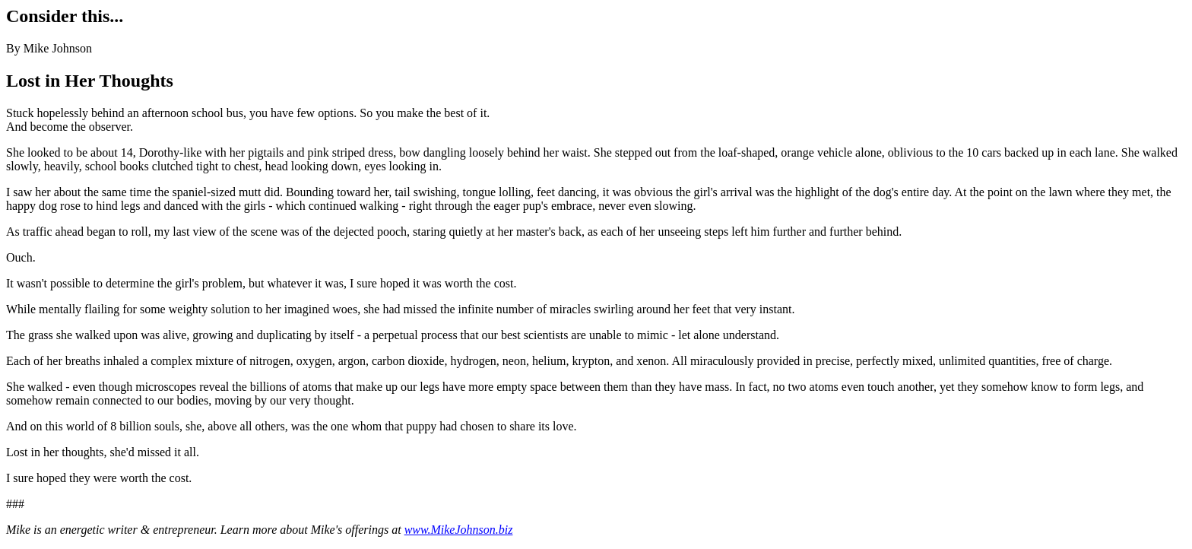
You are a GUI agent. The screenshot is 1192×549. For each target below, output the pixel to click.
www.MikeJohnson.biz (458, 529)
